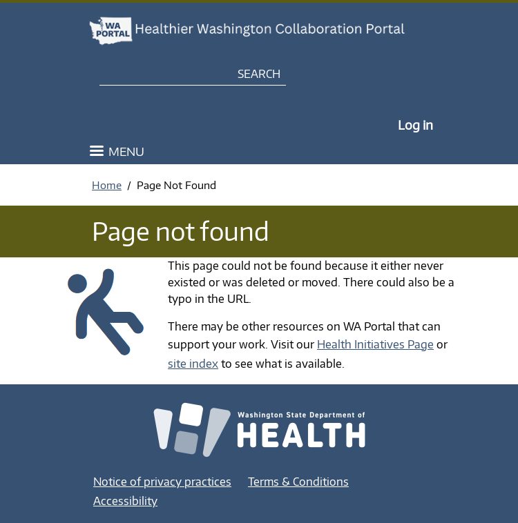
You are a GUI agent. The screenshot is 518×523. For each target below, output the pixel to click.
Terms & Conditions (298, 482)
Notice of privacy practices (162, 482)
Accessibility (125, 501)
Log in (415, 124)
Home (107, 185)
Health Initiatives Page (375, 344)
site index (193, 364)
